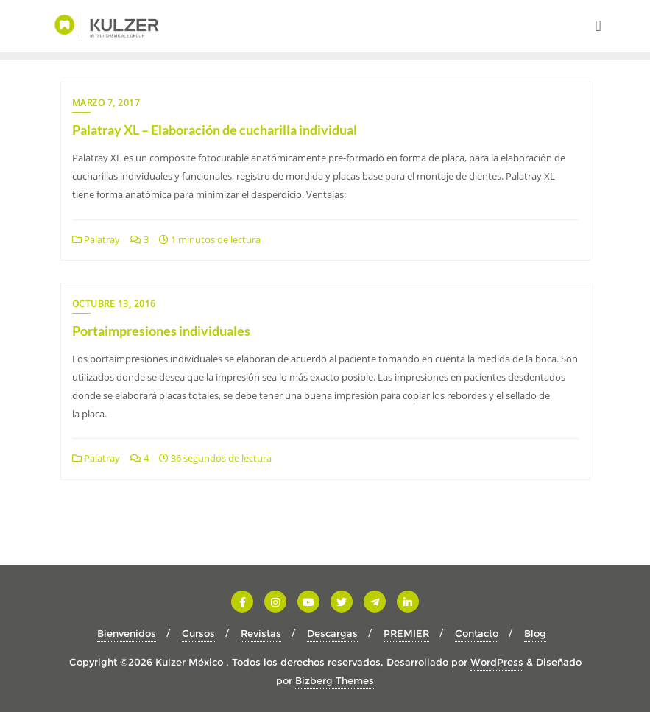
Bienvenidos (126, 633)
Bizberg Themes (334, 680)
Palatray (96, 239)
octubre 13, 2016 (114, 303)
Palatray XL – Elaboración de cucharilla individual (214, 129)
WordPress (496, 662)
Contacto (476, 633)
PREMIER (406, 633)
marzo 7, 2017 (106, 102)
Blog (535, 633)
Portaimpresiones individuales (161, 330)
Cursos (198, 633)
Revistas (261, 633)
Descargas (332, 633)
